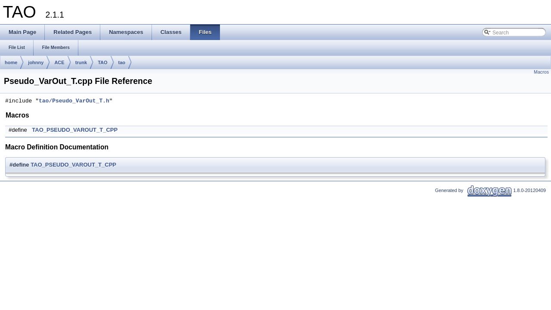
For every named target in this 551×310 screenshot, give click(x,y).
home (11, 62)
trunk (81, 62)
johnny (35, 62)
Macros (541, 71)
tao (122, 62)
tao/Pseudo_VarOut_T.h (74, 101)
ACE (59, 62)
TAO (102, 62)
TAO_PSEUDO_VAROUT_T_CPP (75, 130)
